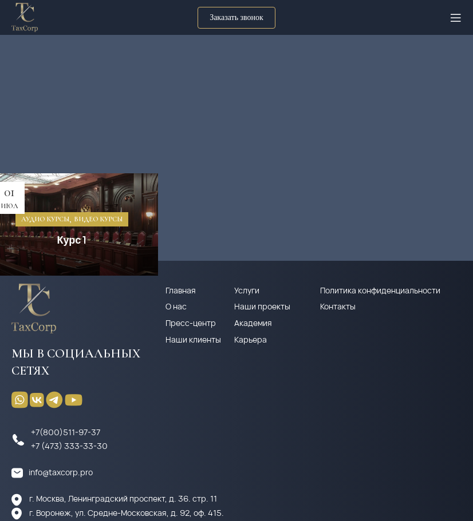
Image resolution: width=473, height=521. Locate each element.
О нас (176, 306)
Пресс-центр (190, 322)
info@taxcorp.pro (61, 472)
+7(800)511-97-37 (65, 432)
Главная (180, 290)
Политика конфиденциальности (380, 290)
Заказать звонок (236, 17)
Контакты (338, 306)
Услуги (246, 290)
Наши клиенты (193, 339)
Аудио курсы (45, 219)
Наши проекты (262, 306)
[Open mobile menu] (455, 17)
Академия (253, 322)
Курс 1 (71, 239)
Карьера (250, 339)
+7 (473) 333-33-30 (69, 445)
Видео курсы (98, 219)
